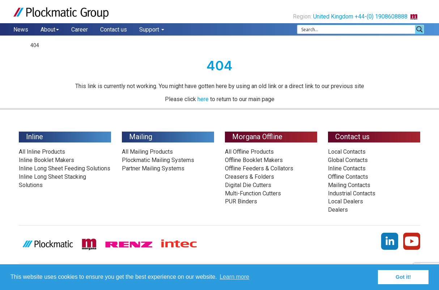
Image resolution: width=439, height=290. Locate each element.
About (50, 29)
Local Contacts (347, 151)
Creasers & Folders (249, 176)
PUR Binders (241, 201)
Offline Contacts (348, 176)
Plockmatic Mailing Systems (158, 160)
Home (20, 45)
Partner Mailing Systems (153, 168)
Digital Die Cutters (248, 185)
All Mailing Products (147, 151)
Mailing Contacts (349, 185)
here (203, 99)
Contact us (113, 29)
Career (79, 29)
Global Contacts (348, 160)
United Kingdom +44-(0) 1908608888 (368, 16)
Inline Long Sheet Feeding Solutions (64, 168)
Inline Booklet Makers (46, 160)
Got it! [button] (403, 277)
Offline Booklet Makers (254, 160)
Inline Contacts (347, 168)
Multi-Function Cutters (253, 193)
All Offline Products (249, 151)
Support (151, 29)
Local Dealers (345, 201)
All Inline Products (42, 151)
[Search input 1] (356, 29)
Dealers (338, 209)
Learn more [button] (234, 277)
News (20, 29)
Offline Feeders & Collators (259, 168)
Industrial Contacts (351, 193)
